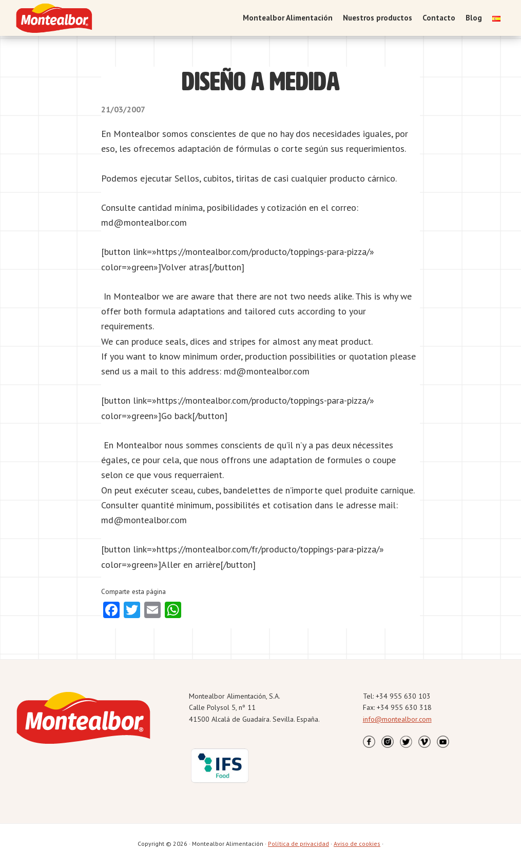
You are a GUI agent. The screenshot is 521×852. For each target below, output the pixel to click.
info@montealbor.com (397, 719)
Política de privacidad (298, 843)
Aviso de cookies (357, 843)
